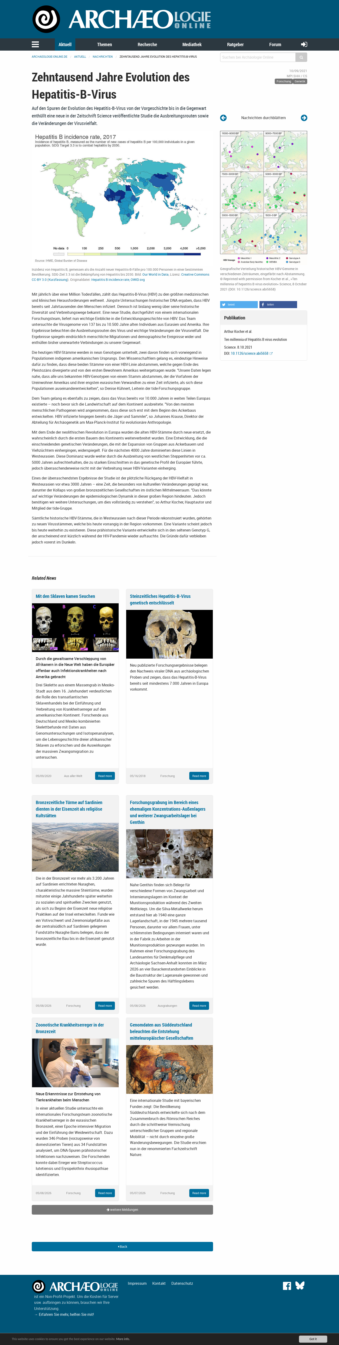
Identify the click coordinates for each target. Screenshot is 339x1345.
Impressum (137, 1283)
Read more (105, 776)
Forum (275, 44)
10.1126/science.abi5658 (249, 353)
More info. (123, 1339)
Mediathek (192, 44)
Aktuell (65, 44)
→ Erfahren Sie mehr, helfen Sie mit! (64, 1314)
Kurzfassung (57, 279)
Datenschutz (182, 1283)
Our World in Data (155, 274)
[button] (239, 304)
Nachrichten (103, 56)
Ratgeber (235, 44)
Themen (104, 44)
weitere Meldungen (122, 1209)
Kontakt (159, 1283)
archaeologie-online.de (49, 56)
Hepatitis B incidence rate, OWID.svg (118, 279)
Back (122, 1246)
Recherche (147, 44)
